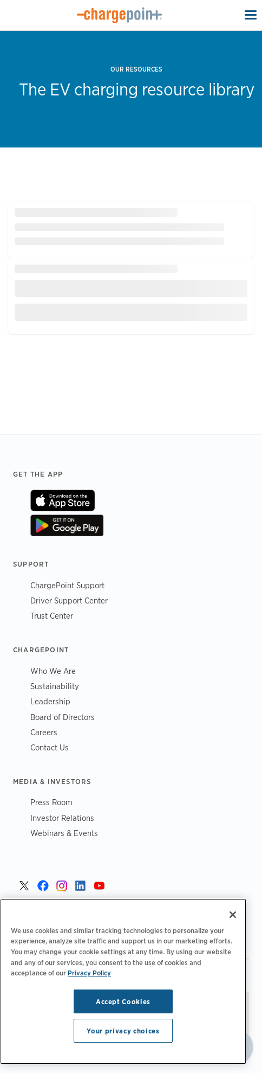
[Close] (233, 915)
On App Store (62, 500)
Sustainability (54, 686)
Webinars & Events (64, 833)
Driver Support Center (69, 600)
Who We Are (53, 671)
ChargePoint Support (67, 585)
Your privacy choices (123, 1030)
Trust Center (51, 616)
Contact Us (49, 747)
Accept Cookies (123, 1001)
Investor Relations (62, 818)
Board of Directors (62, 717)
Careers (43, 732)
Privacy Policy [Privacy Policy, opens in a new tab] (89, 972)
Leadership (50, 701)
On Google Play (66, 525)
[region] (123, 981)
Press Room (51, 802)
